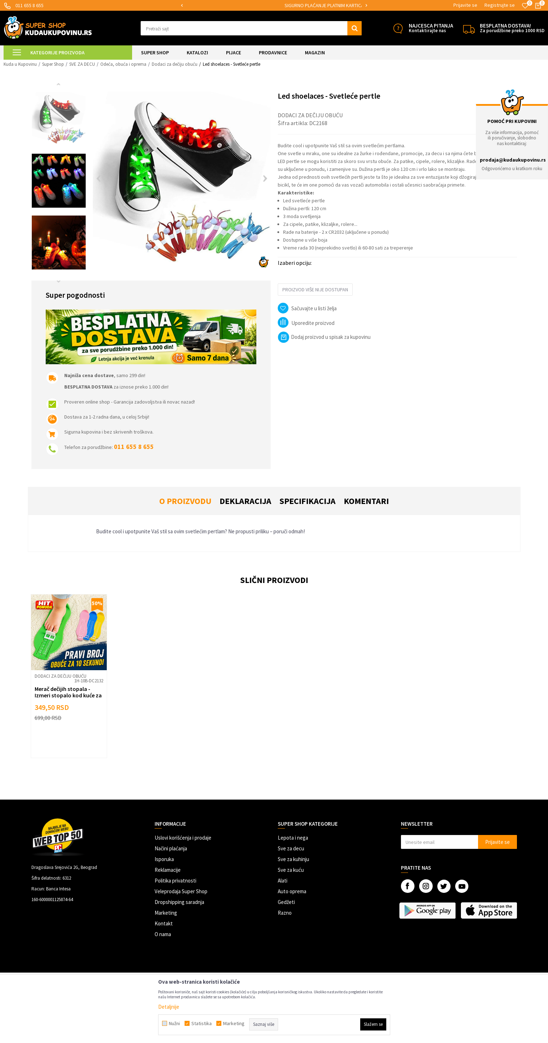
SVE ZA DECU (82, 64)
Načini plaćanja (171, 848)
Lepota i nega (293, 837)
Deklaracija (245, 500)
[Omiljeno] (525, 6)
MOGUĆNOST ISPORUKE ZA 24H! (252, 5)
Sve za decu (291, 848)
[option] (253, 5)
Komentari (366, 500)
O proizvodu (185, 500)
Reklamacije (168, 870)
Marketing (166, 912)
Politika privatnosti (175, 880)
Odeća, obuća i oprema (123, 64)
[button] (251, 28)
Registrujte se (499, 5)
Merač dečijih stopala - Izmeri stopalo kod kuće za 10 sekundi (68, 695)
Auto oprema (292, 891)
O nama (163, 934)
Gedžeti (286, 902)
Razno (285, 912)
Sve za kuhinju (293, 859)
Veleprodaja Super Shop (181, 891)
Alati (282, 880)
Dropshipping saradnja (179, 902)
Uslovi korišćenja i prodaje (183, 837)
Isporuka (164, 859)
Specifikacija (308, 500)
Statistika (201, 1023)
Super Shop (53, 64)
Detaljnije (168, 1006)
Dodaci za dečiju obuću (174, 64)
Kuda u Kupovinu (20, 64)
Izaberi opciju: (295, 263)
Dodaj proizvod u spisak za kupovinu (324, 336)
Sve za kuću (291, 870)
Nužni (174, 1023)
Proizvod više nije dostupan (315, 289)
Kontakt (164, 923)
